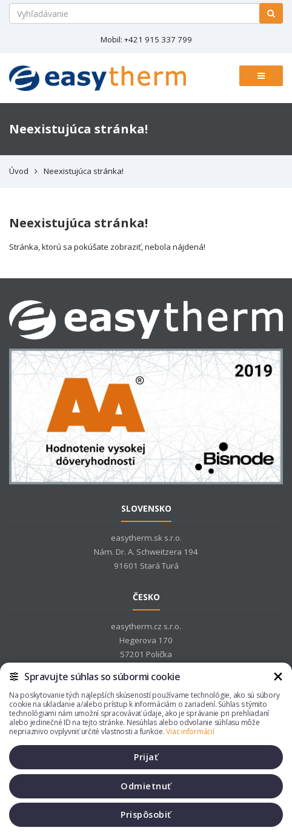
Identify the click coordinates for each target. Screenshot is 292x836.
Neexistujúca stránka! (84, 171)
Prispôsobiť (146, 814)
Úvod (18, 171)
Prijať (146, 757)
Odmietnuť (146, 786)
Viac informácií (190, 731)
